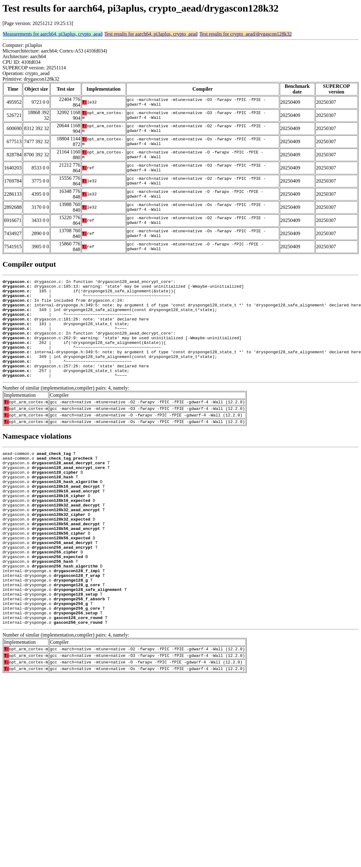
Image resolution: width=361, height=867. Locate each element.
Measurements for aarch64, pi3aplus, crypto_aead (53, 34)
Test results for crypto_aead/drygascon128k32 (245, 34)
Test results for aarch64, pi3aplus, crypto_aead (151, 34)
